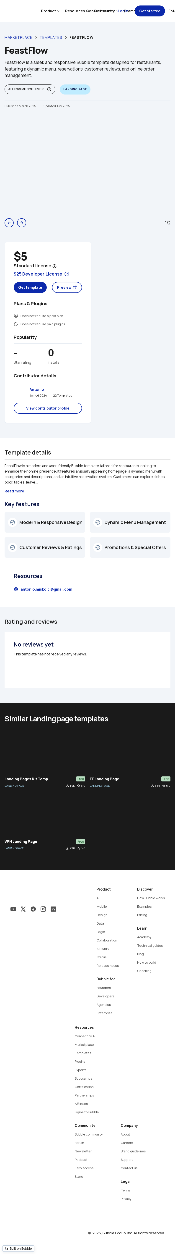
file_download (67, 786)
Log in (123, 10)
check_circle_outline (12, 522)
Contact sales (99, 10)
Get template (30, 287)
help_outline (54, 266)
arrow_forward (21, 223)
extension (16, 324)
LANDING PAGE (14, 785)
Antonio (37, 389)
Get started (149, 10)
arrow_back (9, 223)
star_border (78, 786)
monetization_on (16, 315)
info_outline (49, 89)
